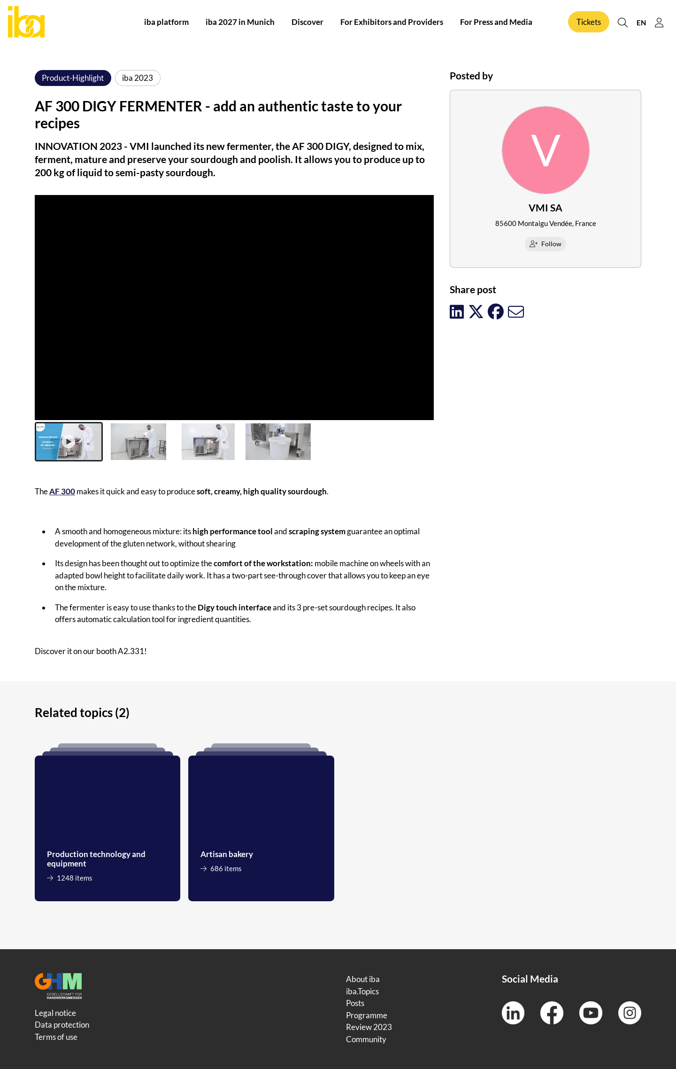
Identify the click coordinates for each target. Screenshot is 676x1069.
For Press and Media (496, 23)
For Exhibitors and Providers (391, 23)
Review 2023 (369, 1027)
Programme (366, 1015)
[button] (69, 441)
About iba (363, 979)
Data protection (62, 1025)
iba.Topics (362, 991)
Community (366, 1039)
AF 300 (62, 491)
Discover (307, 23)
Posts (355, 1003)
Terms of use (56, 1037)
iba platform (166, 23)
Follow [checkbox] (546, 244)
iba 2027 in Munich (240, 23)
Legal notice (55, 1013)
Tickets (588, 23)
